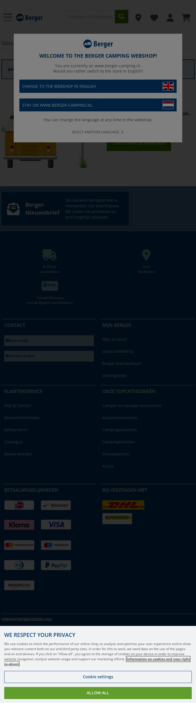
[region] (98, 664)
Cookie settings (98, 676)
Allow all (98, 692)
